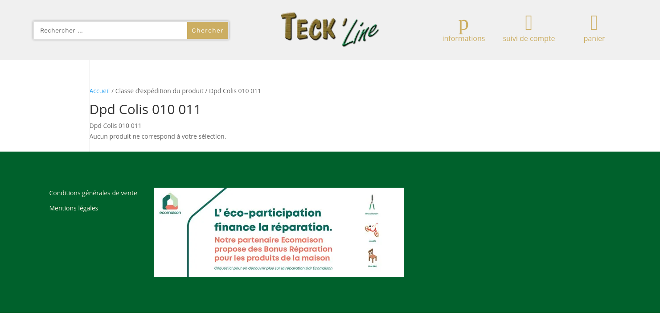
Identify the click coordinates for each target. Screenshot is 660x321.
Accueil (100, 90)
